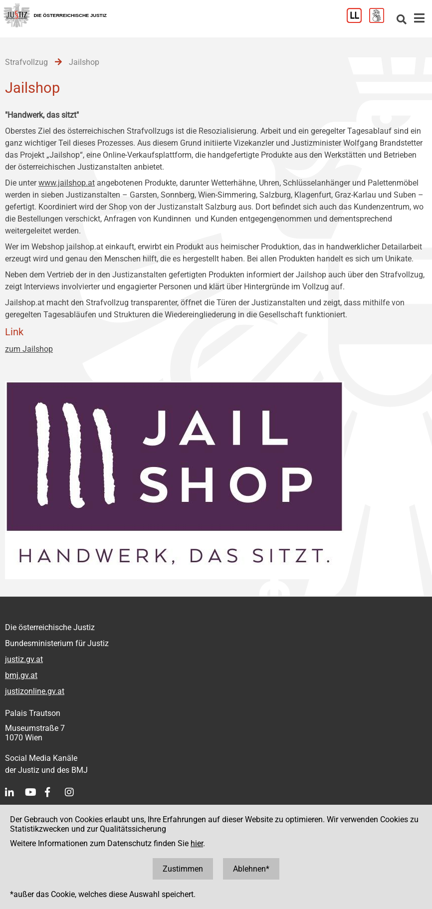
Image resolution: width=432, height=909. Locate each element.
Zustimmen (183, 869)
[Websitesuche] (402, 20)
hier (197, 843)
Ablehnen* (251, 869)
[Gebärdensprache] (380, 20)
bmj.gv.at (21, 675)
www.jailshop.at (66, 183)
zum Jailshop (29, 349)
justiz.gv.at (24, 659)
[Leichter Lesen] (358, 20)
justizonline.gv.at (34, 691)
